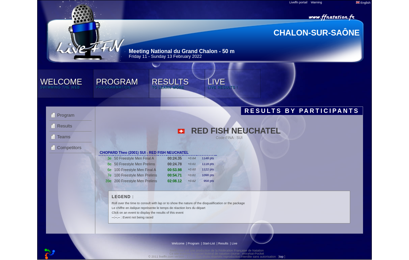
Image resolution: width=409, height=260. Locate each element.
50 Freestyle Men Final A (134, 158)
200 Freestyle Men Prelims (135, 181)
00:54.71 (175, 175)
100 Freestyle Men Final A (135, 170)
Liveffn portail (298, 2)
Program (65, 115)
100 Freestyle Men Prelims (135, 175)
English (363, 2)
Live (234, 243)
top (281, 256)
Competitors (69, 147)
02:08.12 (175, 181)
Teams (63, 136)
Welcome (178, 243)
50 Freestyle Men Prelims (134, 164)
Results (64, 125)
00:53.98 (175, 170)
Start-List (209, 243)
